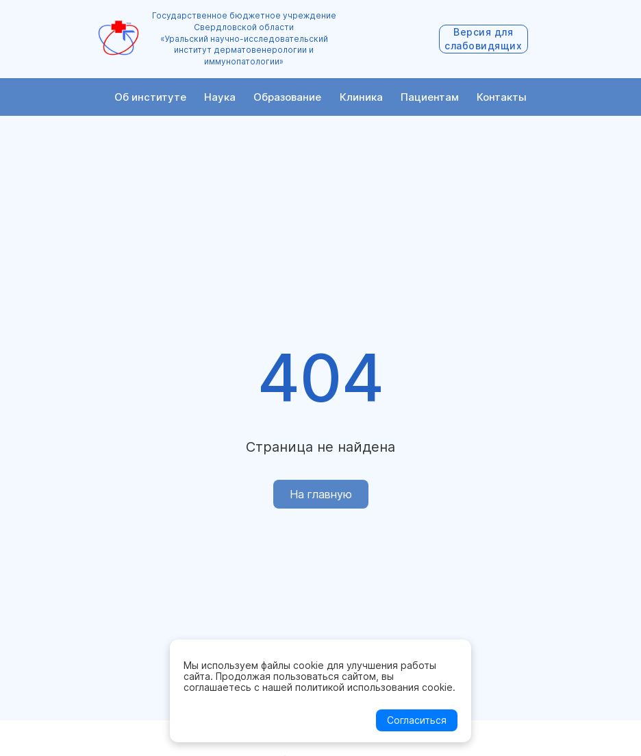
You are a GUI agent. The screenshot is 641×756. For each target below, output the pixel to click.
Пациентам (430, 96)
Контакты (502, 96)
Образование (287, 96)
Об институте (150, 96)
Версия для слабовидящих (483, 38)
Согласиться (417, 720)
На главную (321, 494)
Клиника (361, 96)
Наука (220, 96)
